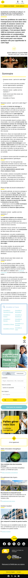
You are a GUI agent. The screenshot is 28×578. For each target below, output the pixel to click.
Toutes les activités (6, 384)
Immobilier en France (9, 98)
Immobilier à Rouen (8, 328)
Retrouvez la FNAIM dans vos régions (13, 564)
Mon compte (18, 3)
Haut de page (24, 341)
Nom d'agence (5, 391)
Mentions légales (10, 572)
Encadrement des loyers (8, 501)
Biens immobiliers (8, 373)
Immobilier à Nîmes (8, 324)
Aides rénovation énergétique (10, 472)
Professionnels (20, 373)
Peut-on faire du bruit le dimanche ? (13, 87)
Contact (19, 572)
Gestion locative (6, 531)
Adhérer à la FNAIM (9, 6)
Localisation (4, 377)
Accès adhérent (20, 6)
